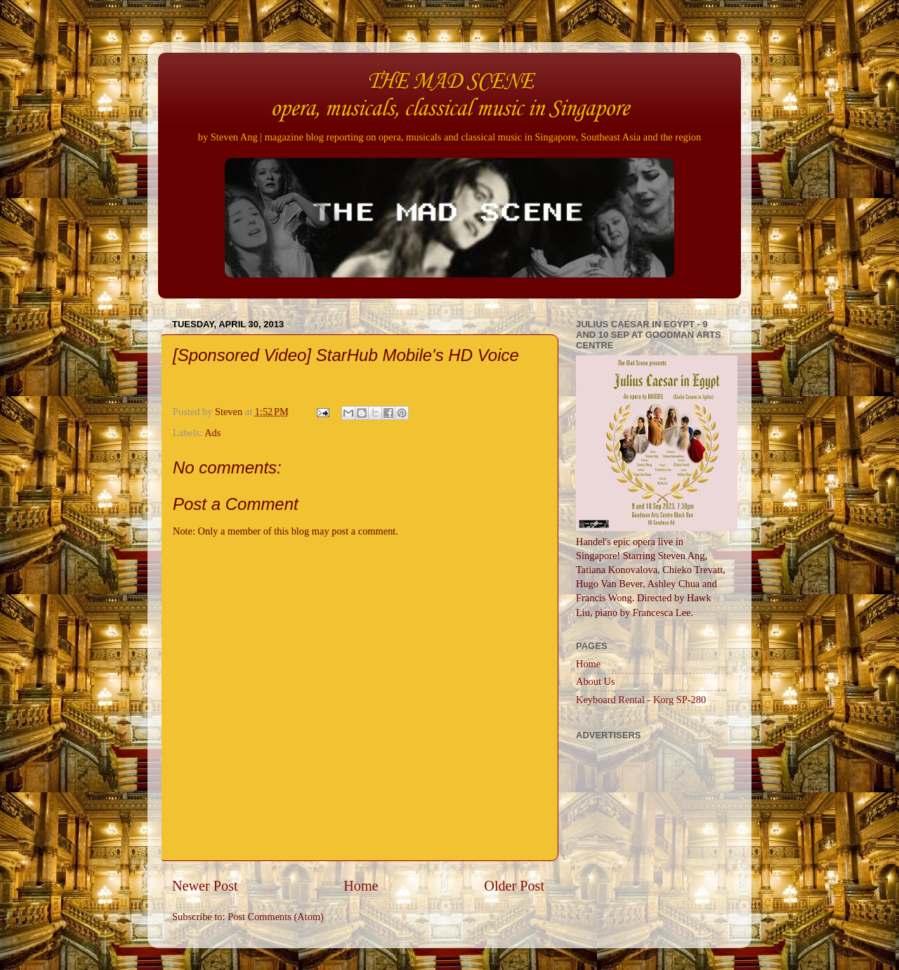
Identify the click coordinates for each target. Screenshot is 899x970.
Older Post (514, 885)
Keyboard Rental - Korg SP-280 (641, 699)
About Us (595, 681)
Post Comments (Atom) (276, 916)
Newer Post (205, 885)
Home (360, 885)
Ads (212, 432)
